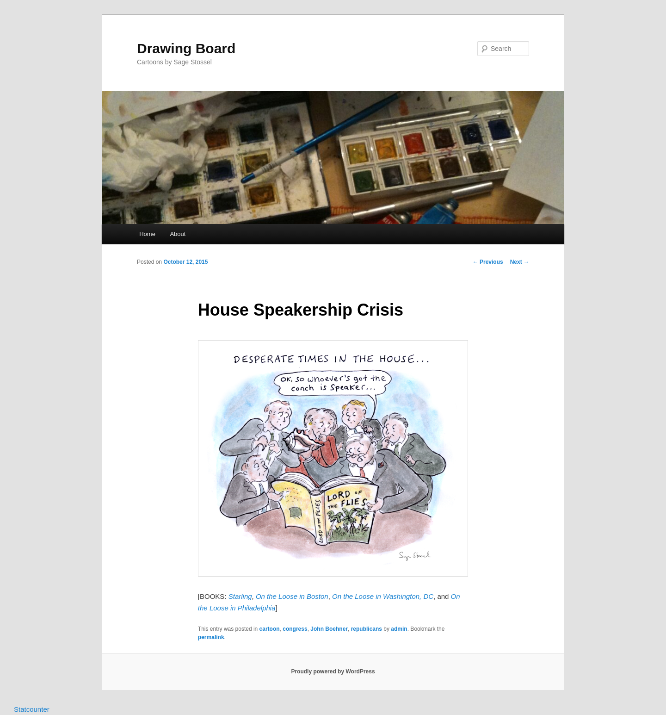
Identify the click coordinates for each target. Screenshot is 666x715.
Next (519, 262)
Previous (488, 262)
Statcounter (31, 709)
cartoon (269, 629)
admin (399, 629)
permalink (211, 637)
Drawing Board (186, 48)
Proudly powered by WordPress (333, 671)
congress (295, 629)
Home (147, 233)
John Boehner (329, 629)
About (177, 233)
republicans (366, 629)
